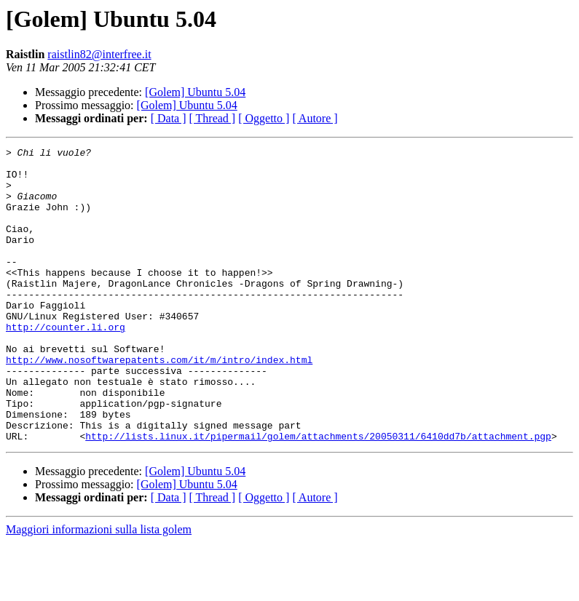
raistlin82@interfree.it (99, 54)
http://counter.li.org (65, 363)
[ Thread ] (212, 118)
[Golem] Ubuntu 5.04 (195, 92)
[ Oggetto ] (263, 118)
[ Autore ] (314, 118)
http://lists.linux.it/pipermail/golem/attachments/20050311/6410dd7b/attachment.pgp (318, 494)
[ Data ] (168, 118)
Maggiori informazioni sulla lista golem (99, 588)
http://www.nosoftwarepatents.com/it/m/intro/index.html (159, 403)
